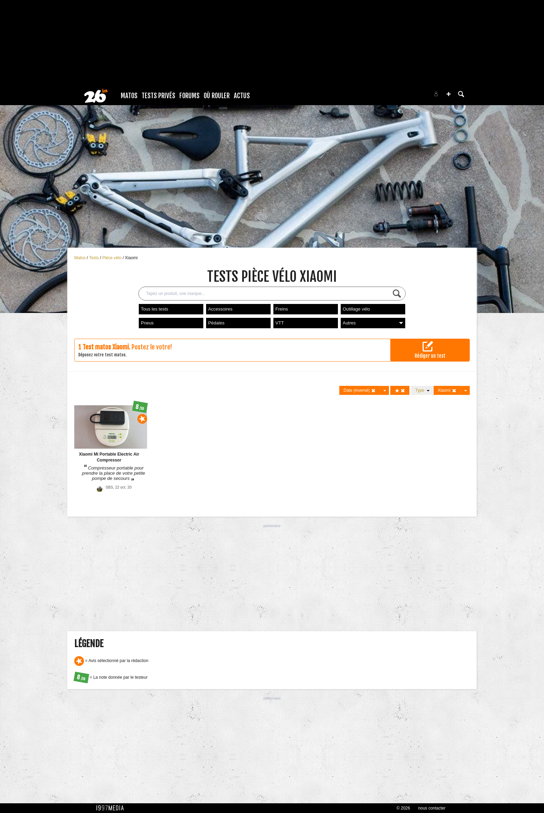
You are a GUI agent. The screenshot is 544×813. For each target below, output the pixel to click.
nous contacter (431, 808)
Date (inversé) (359, 390)
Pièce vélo (112, 257)
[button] (448, 94)
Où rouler (217, 96)
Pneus (147, 322)
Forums (189, 96)
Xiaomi (131, 257)
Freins (281, 309)
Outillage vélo (356, 309)
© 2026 (403, 808)
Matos (129, 96)
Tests (94, 257)
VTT (279, 322)
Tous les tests (154, 309)
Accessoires (220, 309)
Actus (242, 96)
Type (422, 390)
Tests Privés (158, 96)
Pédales (216, 322)
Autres (373, 322)
